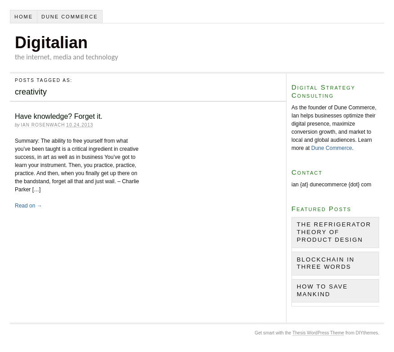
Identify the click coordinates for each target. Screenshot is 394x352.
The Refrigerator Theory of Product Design (334, 232)
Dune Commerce (69, 16)
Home (23, 16)
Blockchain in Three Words (326, 263)
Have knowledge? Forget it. (59, 116)
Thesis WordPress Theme (318, 332)
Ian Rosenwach (43, 124)
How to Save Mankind (322, 290)
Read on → (28, 206)
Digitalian (51, 42)
